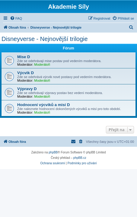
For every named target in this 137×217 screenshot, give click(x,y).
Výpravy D (27, 88)
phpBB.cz (79, 157)
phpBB (53, 152)
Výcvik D (25, 73)
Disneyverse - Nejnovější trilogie (45, 39)
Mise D (23, 57)
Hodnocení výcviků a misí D (43, 104)
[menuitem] (16, 18)
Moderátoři (42, 64)
